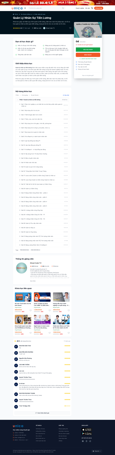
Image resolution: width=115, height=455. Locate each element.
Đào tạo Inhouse (63, 436)
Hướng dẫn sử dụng (40, 431)
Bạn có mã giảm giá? (88, 75)
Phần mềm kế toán (39, 14)
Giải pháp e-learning (64, 431)
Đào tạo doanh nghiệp (64, 433)
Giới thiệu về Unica (40, 428)
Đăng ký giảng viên (63, 428)
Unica (15, 14)
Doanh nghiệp (80, 8)
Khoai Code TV (50, 28)
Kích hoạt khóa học (40, 433)
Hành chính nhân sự (35, 249)
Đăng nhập (98, 8)
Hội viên (87, 8)
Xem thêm (33, 281)
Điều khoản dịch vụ (40, 438)
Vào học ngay (88, 49)
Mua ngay (88, 55)
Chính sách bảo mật (41, 440)
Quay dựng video (63, 438)
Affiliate (60, 440)
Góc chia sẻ (39, 436)
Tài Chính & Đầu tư (26, 14)
